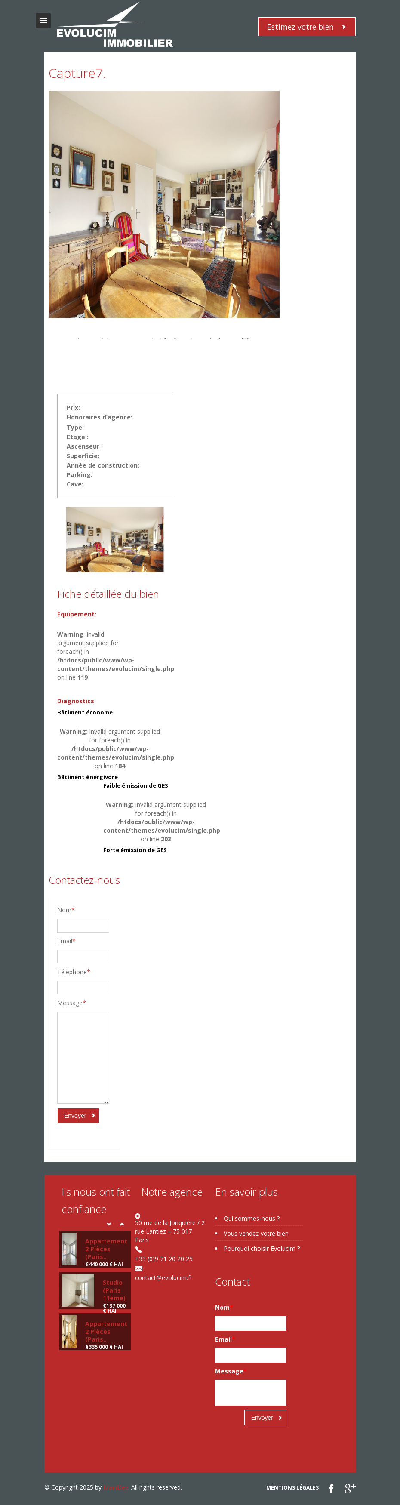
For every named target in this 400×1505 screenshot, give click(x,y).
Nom (66, 910)
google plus (350, 1488)
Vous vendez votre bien (256, 1233)
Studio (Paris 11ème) (114, 1290)
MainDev (115, 1487)
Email (66, 941)
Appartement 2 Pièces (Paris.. (106, 1249)
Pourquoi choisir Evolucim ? (262, 1248)
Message (71, 1003)
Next (122, 1224)
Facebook (331, 1488)
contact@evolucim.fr (163, 1278)
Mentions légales (292, 1487)
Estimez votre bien (300, 27)
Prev (109, 1224)
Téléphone (73, 972)
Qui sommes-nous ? (252, 1218)
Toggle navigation (43, 20)
